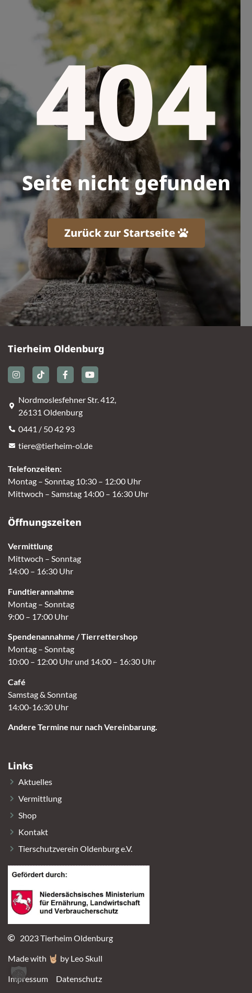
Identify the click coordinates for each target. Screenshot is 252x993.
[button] (19, 974)
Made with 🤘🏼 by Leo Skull (55, 958)
